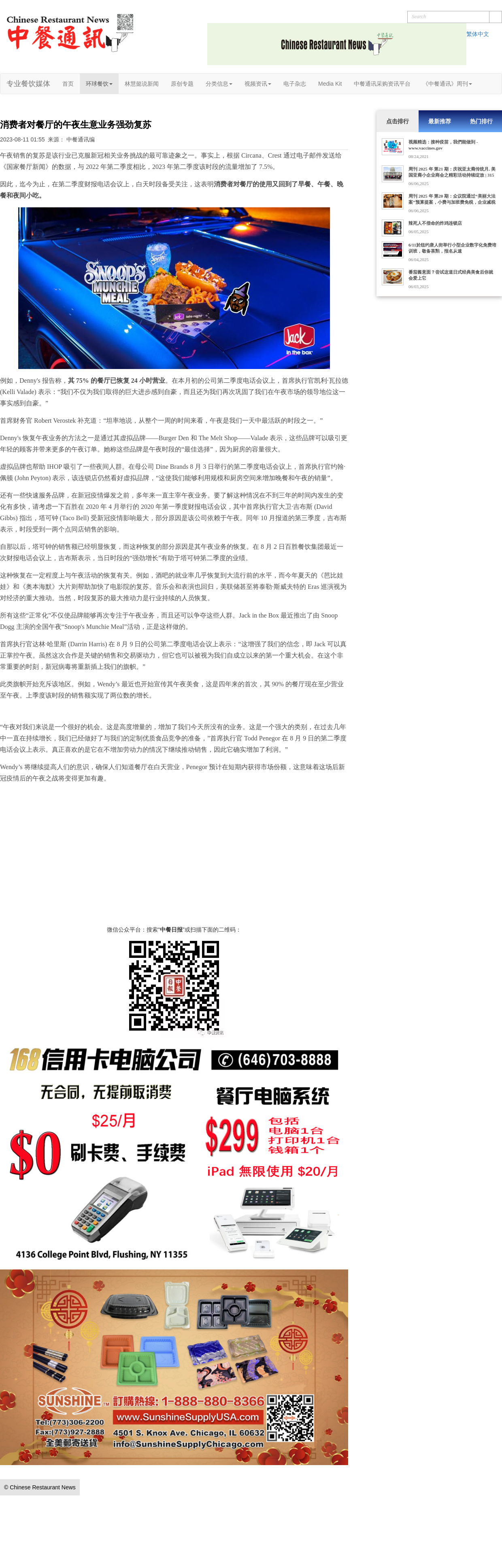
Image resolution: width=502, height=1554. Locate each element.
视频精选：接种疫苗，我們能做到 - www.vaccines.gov (443, 144)
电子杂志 (294, 83)
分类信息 (219, 83)
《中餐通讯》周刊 (447, 83)
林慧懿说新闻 (142, 83)
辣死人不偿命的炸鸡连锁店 (435, 223)
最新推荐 (439, 121)
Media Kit (330, 83)
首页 (68, 83)
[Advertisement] (174, 869)
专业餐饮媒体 (28, 84)
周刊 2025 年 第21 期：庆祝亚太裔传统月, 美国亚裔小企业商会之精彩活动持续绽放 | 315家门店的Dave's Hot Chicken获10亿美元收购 (452, 175)
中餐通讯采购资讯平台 (382, 83)
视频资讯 (258, 83)
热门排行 (481, 121)
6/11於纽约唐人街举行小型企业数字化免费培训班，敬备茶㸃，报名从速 (452, 247)
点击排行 (397, 121)
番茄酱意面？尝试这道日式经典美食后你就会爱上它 (450, 275)
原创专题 (182, 83)
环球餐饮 (99, 83)
